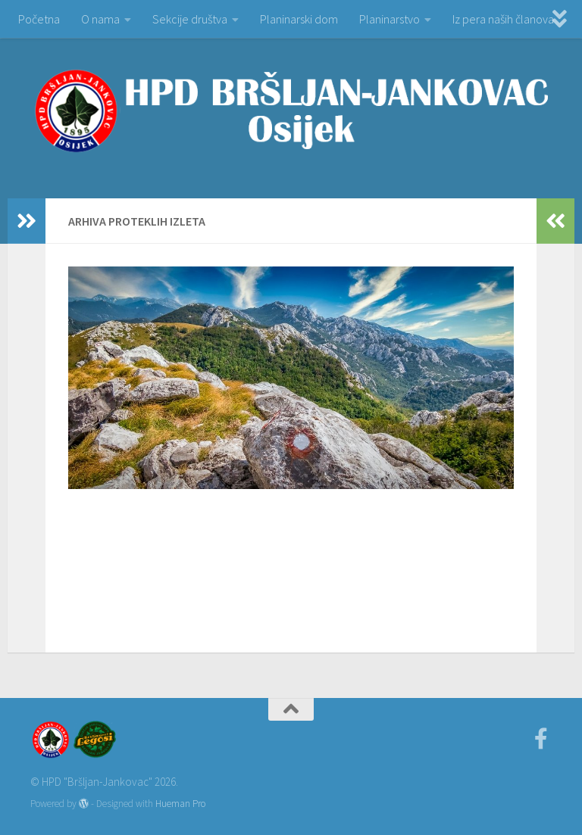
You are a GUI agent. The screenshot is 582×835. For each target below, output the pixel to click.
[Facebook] (541, 738)
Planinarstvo (389, 18)
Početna (39, 18)
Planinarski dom (299, 18)
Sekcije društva (189, 18)
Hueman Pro (180, 803)
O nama (100, 18)
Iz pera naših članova (503, 18)
